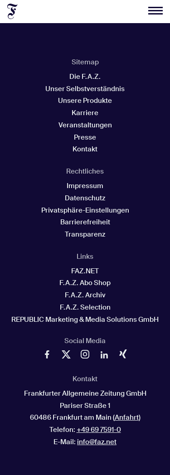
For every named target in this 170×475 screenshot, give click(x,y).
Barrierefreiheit (85, 222)
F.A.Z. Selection (85, 307)
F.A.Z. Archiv (85, 295)
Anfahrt (127, 417)
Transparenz (85, 234)
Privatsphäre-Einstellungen (85, 210)
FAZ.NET (85, 271)
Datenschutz (85, 198)
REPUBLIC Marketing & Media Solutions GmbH (85, 319)
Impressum (85, 185)
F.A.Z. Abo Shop (85, 282)
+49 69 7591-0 (99, 429)
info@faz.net (97, 441)
